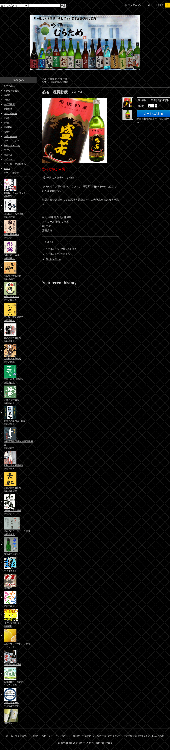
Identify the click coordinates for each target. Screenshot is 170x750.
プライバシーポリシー (59, 735)
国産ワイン (9, 723)
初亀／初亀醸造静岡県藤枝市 (11, 298)
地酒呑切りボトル (12, 553)
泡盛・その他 (10, 136)
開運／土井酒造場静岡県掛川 (12, 339)
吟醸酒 (7, 99)
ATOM (161, 735)
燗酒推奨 (8, 588)
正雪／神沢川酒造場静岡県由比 (13, 381)
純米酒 (7, 95)
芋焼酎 (7, 122)
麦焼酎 (53, 78)
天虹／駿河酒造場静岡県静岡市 (12, 489)
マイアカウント (135, 5)
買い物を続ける (53, 259)
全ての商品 (9, 86)
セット (7, 168)
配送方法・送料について (109, 735)
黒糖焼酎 (8, 127)
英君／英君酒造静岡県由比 (11, 401)
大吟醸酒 (8, 108)
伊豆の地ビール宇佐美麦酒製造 (11, 704)
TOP (44, 78)
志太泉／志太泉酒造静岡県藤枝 (13, 319)
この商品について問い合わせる (61, 249)
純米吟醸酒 (9, 104)
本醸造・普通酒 (11, 90)
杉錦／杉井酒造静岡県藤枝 (11, 256)
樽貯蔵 (63, 78)
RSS (154, 735)
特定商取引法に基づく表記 (137, 735)
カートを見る (160, 5)
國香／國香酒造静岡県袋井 (11, 236)
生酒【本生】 (10, 570)
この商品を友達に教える (58, 254)
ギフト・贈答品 (11, 173)
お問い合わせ (39, 735)
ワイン (7, 150)
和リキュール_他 (12, 145)
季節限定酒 (9, 605)
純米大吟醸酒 (10, 113)
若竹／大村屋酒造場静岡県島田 (13, 467)
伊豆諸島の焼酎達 (59, 82)
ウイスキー (9, 159)
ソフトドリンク (11, 140)
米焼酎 (7, 131)
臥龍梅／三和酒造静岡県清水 (12, 360)
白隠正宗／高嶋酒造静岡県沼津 (13, 215)
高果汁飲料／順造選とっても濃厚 (13, 683)
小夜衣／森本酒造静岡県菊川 (12, 512)
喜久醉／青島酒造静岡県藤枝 (12, 277)
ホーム (9, 735)
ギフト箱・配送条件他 (15, 163)
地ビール (8, 154)
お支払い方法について (84, 735)
